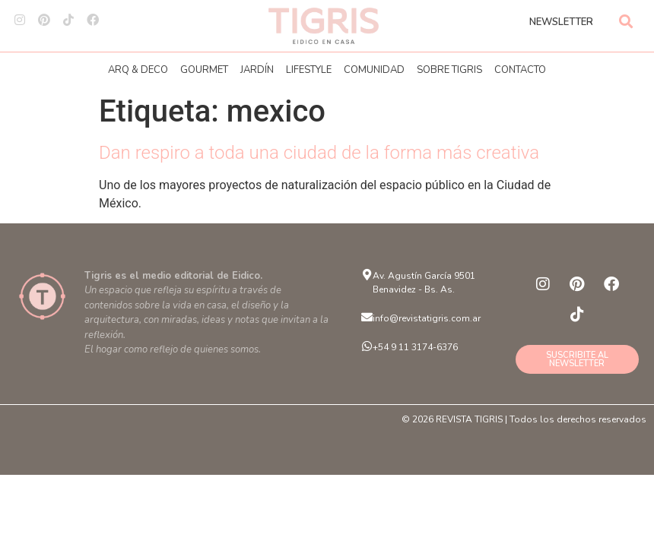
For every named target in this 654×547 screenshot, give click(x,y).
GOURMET (204, 70)
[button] (626, 21)
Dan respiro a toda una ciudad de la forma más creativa (319, 152)
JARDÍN (257, 70)
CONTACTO (520, 70)
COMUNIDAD (374, 70)
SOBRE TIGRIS (449, 70)
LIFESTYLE (309, 70)
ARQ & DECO (138, 70)
